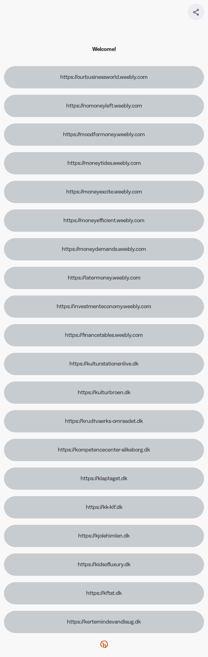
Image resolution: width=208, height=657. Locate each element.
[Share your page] (196, 12)
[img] (196, 14)
